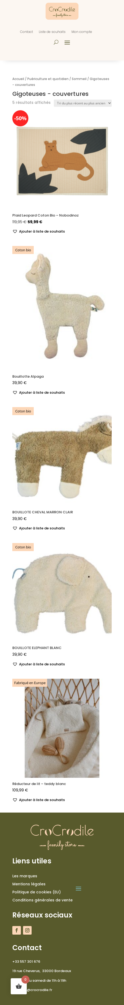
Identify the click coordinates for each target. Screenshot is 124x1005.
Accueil (18, 79)
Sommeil (79, 79)
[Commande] (83, 103)
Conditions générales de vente (42, 900)
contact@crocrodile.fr (32, 989)
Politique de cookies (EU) (36, 892)
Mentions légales (29, 884)
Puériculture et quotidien (48, 79)
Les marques (24, 876)
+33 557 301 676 (26, 961)
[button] (38, 232)
